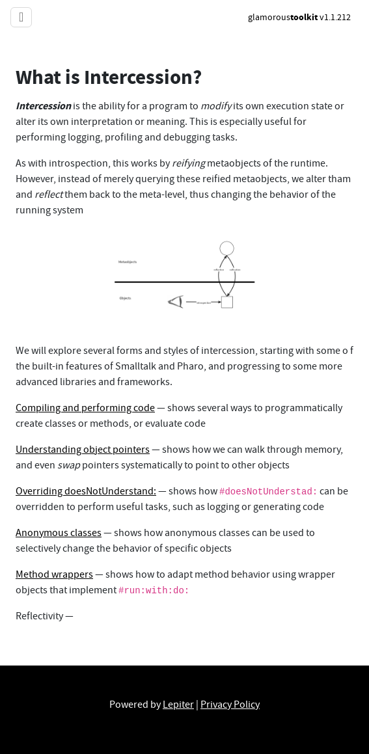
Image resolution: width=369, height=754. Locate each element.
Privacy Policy (230, 704)
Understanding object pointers (83, 449)
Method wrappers (54, 574)
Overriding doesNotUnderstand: (86, 491)
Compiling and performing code (85, 407)
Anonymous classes (59, 532)
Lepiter (178, 704)
